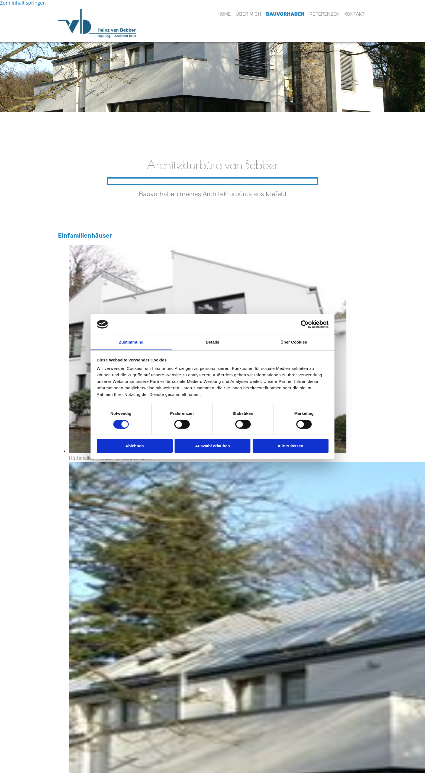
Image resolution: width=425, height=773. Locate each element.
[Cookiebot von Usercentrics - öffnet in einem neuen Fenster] (305, 324)
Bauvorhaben (285, 14)
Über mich (248, 14)
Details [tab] (212, 342)
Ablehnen (134, 446)
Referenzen (324, 14)
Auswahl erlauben (212, 446)
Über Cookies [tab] (294, 342)
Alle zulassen (290, 446)
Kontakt (354, 14)
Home (224, 14)
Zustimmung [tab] (131, 342)
